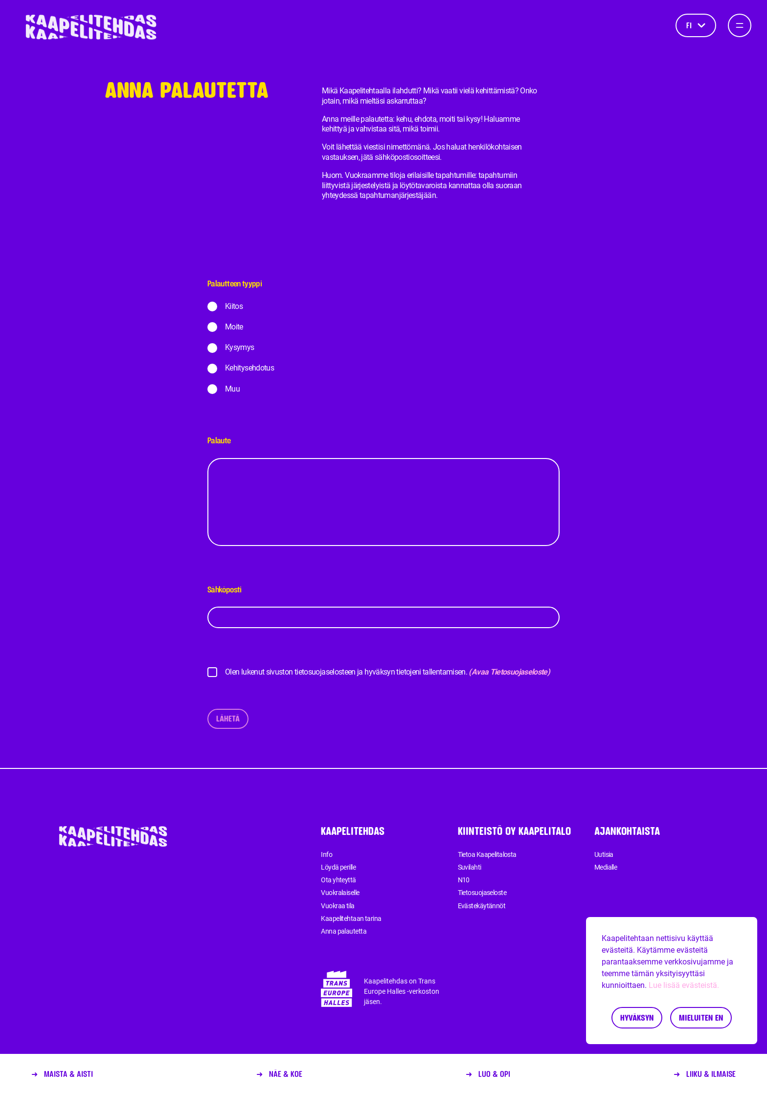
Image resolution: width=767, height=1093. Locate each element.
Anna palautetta (343, 931)
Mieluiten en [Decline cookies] (701, 1017)
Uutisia (603, 854)
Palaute (383, 491)
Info (326, 854)
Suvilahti (469, 867)
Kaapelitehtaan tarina (351, 918)
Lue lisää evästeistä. (684, 985)
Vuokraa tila (337, 906)
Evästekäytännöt (482, 906)
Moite (234, 326)
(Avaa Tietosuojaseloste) (509, 672)
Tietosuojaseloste (482, 892)
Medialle (605, 867)
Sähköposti (383, 607)
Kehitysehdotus (249, 367)
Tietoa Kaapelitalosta (487, 854)
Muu (232, 388)
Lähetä (228, 718)
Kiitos (234, 306)
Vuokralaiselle (340, 892)
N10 (464, 880)
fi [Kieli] (695, 25)
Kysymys (239, 347)
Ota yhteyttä (338, 880)
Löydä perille (338, 867)
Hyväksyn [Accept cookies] (637, 1017)
